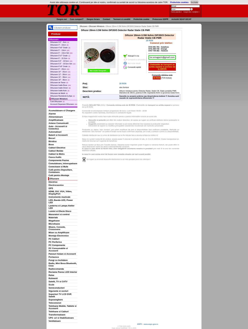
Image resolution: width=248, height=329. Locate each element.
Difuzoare (54, 178)
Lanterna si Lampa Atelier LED (61, 206)
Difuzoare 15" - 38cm (60, 77)
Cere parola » (176, 12)
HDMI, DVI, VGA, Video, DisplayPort (60, 192)
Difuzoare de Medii (59, 93)
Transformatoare (57, 315)
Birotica (52, 141)
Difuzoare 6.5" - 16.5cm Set (62, 64)
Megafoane (54, 220)
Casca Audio (55, 157)
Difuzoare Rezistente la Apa (62, 96)
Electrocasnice (56, 185)
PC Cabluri (54, 239)
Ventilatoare (55, 321)
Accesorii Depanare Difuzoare (63, 104)
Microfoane (54, 224)
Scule (51, 284)
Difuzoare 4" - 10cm (59, 45)
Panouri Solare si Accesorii (62, 254)
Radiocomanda (56, 269)
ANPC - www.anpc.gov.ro (147, 324)
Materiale (53, 217)
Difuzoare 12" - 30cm (60, 74)
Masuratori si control (59, 214)
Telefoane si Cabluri (59, 311)
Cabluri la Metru (57, 154)
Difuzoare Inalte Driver (60, 88)
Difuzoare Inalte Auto (59, 90)
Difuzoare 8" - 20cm (59, 69)
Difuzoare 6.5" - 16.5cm (61, 61)
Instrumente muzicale (59, 197)
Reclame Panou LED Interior (63, 272)
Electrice (53, 182)
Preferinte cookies (179, 2)
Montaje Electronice (59, 236)
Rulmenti (53, 278)
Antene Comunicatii (58, 123)
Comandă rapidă (134, 67)
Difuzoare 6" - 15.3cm (60, 58)
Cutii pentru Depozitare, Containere (61, 171)
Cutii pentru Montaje (59, 175)
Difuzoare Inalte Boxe (60, 85)
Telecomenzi (55, 303)
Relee (51, 275)
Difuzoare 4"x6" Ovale (60, 48)
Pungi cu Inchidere (58, 260)
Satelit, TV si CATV (58, 281)
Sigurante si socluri (58, 291)
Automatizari (55, 132)
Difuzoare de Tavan (59, 82)
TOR (63, 9)
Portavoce (54, 257)
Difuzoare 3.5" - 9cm (59, 42)
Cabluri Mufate (56, 151)
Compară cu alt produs (137, 60)
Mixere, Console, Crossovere (57, 228)
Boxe (51, 144)
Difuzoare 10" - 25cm (60, 72)
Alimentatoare (56, 117)
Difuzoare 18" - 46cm (59, 80)
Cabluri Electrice (57, 147)
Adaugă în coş (133, 56)
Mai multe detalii (134, 63)
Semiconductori (57, 288)
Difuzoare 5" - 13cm (59, 50)
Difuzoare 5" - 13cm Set (61, 53)
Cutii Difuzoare (57, 101)
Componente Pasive (59, 160)
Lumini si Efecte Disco (60, 211)
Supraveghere (56, 300)
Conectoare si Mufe (58, 166)
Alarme (52, 114)
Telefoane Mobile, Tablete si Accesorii (62, 307)
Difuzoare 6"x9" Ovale (60, 66)
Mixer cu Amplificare (59, 232)
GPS (51, 188)
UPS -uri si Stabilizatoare (61, 318)
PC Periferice (55, 242)
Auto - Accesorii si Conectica (58, 127)
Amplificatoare (56, 120)
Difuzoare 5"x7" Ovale (60, 56)
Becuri (52, 138)
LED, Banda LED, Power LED (61, 201)
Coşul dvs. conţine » (191, 12)
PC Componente (57, 245)
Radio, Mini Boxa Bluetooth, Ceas (63, 264)
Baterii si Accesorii (58, 135)
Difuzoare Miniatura (59, 99)
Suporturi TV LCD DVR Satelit (60, 295)
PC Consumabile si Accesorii (58, 249)
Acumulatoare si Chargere (62, 110)
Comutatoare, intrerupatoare (63, 163)
